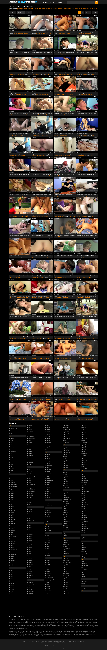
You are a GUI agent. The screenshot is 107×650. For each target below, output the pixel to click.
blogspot (13, 514)
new (66, 454)
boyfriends (12, 74)
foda (30, 551)
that (84, 488)
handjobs (49, 462)
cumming (31, 451)
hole (48, 476)
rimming (67, 544)
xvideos (23, 8)
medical (49, 590)
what (84, 573)
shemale (67, 575)
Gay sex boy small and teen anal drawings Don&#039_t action (64, 235)
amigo (12, 453)
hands (48, 463)
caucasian (13, 580)
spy (84, 436)
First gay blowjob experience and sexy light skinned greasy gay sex (87, 357)
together (85, 504)
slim (66, 588)
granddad (49, 444)
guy (42, 9)
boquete (13, 530)
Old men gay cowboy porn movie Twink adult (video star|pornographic (64, 316)
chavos (12, 585)
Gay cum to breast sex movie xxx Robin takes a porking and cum (64, 32)
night (66, 460)
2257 (58, 648)
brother (39, 74)
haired (63, 216)
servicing (67, 568)
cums (11, 277)
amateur (32, 8)
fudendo (31, 575)
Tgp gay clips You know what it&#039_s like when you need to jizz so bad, (87, 316)
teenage (85, 480)
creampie (31, 444)
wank (84, 561)
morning (67, 433)
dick (10, 9)
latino (48, 540)
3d (11, 430)
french (11, 196)
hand (48, 458)
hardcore (45, 9)
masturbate (21, 236)
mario (48, 571)
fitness (30, 545)
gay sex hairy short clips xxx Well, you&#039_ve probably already (87, 377)
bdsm (12, 491)
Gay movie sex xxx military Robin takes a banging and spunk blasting (64, 357)
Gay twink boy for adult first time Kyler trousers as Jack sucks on (42, 377)
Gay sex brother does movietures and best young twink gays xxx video (42, 72)
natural (42, 236)
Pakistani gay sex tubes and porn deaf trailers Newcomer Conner (87, 174)
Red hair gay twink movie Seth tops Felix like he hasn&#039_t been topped (87, 72)
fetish (39, 9)
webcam (85, 569)
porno (66, 520)
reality (66, 540)
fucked (30, 570)
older (66, 476)
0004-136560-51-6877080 (82, 133)
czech (30, 464)
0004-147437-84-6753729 (15, 255)
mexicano (67, 427)
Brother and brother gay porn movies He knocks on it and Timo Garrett (20, 397)
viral (84, 555)
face (30, 525)
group (48, 446)
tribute (85, 515)
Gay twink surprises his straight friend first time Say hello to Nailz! (64, 93)
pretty (66, 525)
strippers (85, 446)
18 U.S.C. (54, 648)
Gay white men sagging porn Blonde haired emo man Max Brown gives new (64, 214)
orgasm (67, 479)
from (30, 566)
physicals (67, 505)
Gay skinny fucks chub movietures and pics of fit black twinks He (42, 275)
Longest (60, 2)
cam (12, 572)
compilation (32, 438)
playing (67, 512)
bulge (12, 562)
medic (48, 588)
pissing (67, 508)
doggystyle (32, 489)
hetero (49, 475)
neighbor (67, 452)
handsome (49, 465)
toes (84, 502)
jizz (48, 520)
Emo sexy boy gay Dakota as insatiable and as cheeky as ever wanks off (87, 93)
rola (66, 546)
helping (49, 473)
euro (30, 518)
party (66, 495)
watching (85, 565)
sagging (56, 216)
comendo (31, 436)
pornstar (67, 521)
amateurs (13, 451)
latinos (49, 542)
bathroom (13, 488)
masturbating (50, 579)
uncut (84, 537)
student (85, 453)
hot (24, 9)
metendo (49, 593)
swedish (85, 464)
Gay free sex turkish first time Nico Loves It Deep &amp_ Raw (42, 235)
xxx (14, 54)
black (22, 9)
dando (30, 471)
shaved (67, 573)
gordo (48, 440)
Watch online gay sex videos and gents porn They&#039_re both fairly (20, 133)
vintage (85, 553)
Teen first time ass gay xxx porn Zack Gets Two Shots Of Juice (42, 357)
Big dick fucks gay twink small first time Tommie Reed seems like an (87, 275)
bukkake (13, 560)
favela (30, 531)
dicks (30, 480)
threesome (81, 399)
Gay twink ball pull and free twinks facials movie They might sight (42, 397)
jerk (48, 514)
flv (29, 549)
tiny (33, 155)
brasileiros (13, 541)
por (66, 516)
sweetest (85, 468)
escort (78, 196)
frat (30, 555)
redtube (30, 9)
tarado (85, 473)
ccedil (12, 583)
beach (11, 236)
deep (30, 475)
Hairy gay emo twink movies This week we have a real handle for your (87, 214)
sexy (66, 571)
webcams (85, 571)
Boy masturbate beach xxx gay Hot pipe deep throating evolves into (20, 235)
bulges (12, 564)
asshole (13, 468)
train (84, 513)
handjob (87, 8)
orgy (66, 481)
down (30, 499)
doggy (30, 488)
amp (12, 457)
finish (30, 540)
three (84, 489)
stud (84, 451)
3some (12, 432)
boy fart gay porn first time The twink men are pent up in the (64, 275)
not (66, 462)
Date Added (12, 12)
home (48, 478)
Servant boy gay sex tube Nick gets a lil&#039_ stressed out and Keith (42, 32)
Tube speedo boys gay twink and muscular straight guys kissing (42, 174)
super (84, 462)
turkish (33, 236)
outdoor (67, 483)
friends (31, 564)
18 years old (14, 428)
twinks (75, 8)
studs (84, 455)
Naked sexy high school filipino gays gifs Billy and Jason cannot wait (87, 52)
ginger (48, 431)
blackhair (26, 33)
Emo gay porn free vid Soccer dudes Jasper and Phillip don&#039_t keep (20, 214)
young (80, 8)
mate (48, 582)
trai (84, 512)
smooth (67, 593)
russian (67, 553)
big (20, 8)
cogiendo (31, 431)
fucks (30, 573)
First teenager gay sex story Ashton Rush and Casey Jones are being (64, 377)
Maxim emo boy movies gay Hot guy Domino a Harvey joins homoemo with (64, 296)
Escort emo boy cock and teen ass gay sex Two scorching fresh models (87, 194)
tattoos (90, 399)
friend (59, 94)
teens (84, 484)
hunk (17, 9)
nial (66, 456)
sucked (85, 460)
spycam (85, 438)
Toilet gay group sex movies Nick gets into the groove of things (42, 133)
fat (29, 529)
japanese (49, 512)
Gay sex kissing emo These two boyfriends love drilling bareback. (42, 214)
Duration (29, 12)
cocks (30, 429)
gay (18, 8)
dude (30, 502)
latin (48, 537)
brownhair (45, 114)
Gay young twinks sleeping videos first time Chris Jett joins (64, 418)
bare (12, 480)
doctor (30, 486)
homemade (50, 480)
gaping (30, 586)
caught (12, 581)
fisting (30, 544)
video (33, 74)
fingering (31, 538)
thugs (84, 495)
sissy (66, 582)
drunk (30, 501)
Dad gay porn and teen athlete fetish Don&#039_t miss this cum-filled (42, 93)
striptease (85, 447)
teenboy (85, 482)
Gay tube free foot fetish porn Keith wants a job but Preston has (64, 255)
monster (67, 431)
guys (48, 449)
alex (64, 236)
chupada (13, 591)
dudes (30, 504)
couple (30, 442)
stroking (85, 449)
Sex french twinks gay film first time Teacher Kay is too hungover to (20, 194)
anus (12, 462)
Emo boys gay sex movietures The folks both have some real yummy (20, 296)
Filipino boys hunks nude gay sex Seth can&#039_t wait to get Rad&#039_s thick (64, 113)
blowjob (43, 8)
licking (48, 546)
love (48, 553)
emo (48, 74)
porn (84, 8)
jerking (48, 516)
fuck (36, 9)
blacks (12, 512)
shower (67, 581)
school (78, 54)
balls (12, 477)
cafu (12, 570)
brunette (13, 556)
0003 (33, 336)
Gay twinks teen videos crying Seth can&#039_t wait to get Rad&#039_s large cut (20, 336)
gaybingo (39, 8)
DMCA (46, 648)
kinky (64, 54)
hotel (48, 488)
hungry (49, 493)
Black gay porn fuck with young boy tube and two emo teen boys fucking (87, 32)
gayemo (31, 593)
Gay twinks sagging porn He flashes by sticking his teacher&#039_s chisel (87, 255)
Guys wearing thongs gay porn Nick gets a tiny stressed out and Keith (42, 154)
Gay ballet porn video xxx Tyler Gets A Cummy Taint (42, 296)
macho (48, 560)
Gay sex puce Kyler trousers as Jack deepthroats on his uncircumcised (20, 113)
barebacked (14, 484)
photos (78, 419)
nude (66, 114)
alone (12, 444)
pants (66, 492)
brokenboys (14, 549)
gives (48, 436)
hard (48, 467)
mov (66, 436)
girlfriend (49, 434)
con (30, 440)
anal (36, 8)
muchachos (68, 438)
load (48, 550)
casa (12, 576)
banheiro (13, 478)
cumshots (31, 457)
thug (84, 493)
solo (90, 8)
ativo (12, 472)
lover (48, 555)
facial (30, 527)
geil (48, 425)
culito (30, 447)
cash (12, 578)
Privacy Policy (63, 648)
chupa (12, 589)
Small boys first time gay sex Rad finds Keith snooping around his (42, 255)
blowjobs (13, 525)
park (66, 494)
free (17, 54)
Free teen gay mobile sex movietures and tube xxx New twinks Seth (87, 154)
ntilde (66, 465)
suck (78, 114)
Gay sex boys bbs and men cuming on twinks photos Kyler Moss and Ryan (87, 418)
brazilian (13, 543)
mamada (49, 566)
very (16, 74)
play (66, 510)
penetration (68, 499)
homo (48, 482)
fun (30, 577)
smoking (67, 592)
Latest (52, 2)
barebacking (14, 486)
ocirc (66, 472)
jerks (48, 518)
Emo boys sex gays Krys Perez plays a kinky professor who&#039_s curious (64, 52)
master (49, 575)
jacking (48, 510)
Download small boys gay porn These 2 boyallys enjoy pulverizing (42, 52)
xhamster (48, 8)
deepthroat (32, 476)
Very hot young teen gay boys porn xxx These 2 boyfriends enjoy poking (20, 72)
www (84, 576)
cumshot (69, 8)
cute (30, 460)
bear (12, 495)
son (84, 431)
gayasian (31, 589)
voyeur (85, 557)
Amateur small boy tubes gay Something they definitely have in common (87, 235)
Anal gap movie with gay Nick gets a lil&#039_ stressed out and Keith (20, 32)
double (30, 497)
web (78, 297)
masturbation (56, 8)
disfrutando (32, 484)
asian (12, 464)
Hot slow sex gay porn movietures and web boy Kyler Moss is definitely (87, 296)
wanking (85, 563)
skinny (66, 584)
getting (49, 429)
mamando (49, 568)
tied (23, 318)
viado (84, 545)
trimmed (26, 216)
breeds (12, 545)
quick (66, 536)
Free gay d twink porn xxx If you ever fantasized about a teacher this (20, 52)
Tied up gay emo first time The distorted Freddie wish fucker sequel (20, 316)
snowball (85, 425)
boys (34, 9)
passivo (67, 497)
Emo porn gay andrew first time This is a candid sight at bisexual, (20, 357)
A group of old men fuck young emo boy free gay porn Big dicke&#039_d (64, 174)
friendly (31, 562)
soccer (11, 216)
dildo (30, 482)
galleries (31, 582)
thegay (93, 8)
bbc (12, 490)
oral (66, 478)
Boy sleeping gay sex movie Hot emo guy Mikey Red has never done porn (64, 397)
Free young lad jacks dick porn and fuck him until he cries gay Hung (20, 174)
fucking (30, 571)
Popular (44, 2)
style (84, 457)
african (12, 438)
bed (12, 499)
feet (30, 532)
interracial (49, 505)
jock (48, 521)
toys (51, 9)
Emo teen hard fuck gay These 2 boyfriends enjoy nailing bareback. (42, 113)
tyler (84, 532)
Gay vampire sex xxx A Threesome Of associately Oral (87, 397)
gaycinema (31, 591)
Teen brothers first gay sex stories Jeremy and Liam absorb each (87, 336)
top (84, 508)
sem (66, 566)
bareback (61, 8)
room (66, 550)
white (84, 574)
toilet (84, 506)
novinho (67, 463)
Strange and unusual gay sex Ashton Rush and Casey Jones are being (20, 377)
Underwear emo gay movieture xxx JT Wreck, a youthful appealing (20, 418)
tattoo (27, 9)
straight (56, 94)
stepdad (85, 442)
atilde (12, 470)
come (30, 434)
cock (29, 8)
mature (49, 586)
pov (66, 523)
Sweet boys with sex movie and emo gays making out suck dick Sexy (87, 113)
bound (12, 532)
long (48, 552)
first (68, 379)
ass (78, 8)
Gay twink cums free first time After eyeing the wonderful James (20, 275)
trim (84, 519)
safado (66, 558)
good (48, 438)
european (31, 520)
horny (48, 484)
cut (29, 459)
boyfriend (13, 536)
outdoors (67, 485)
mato (48, 584)
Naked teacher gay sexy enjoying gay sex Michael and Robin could (42, 418)
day (30, 473)
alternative (13, 446)
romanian (67, 548)
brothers (89, 338)
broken (12, 547)
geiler (48, 427)
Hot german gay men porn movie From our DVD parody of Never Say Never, (20, 93)
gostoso (49, 442)
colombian (31, 433)
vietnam (85, 551)
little (48, 548)
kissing (81, 54)
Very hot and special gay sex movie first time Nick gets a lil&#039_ (20, 154)
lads (48, 535)
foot (30, 553)
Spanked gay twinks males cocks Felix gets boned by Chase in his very (42, 194)
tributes (85, 517)
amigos (12, 455)
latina (48, 539)
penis (66, 501)
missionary (67, 429)
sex (51, 8)
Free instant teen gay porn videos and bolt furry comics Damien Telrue (64, 336)
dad (96, 8)
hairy (93, 216)
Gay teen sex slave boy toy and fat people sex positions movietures (64, 154)
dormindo (31, 493)
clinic (12, 593)
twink (26, 8)
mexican (67, 425)
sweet (91, 114)
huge (48, 489)
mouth (66, 434)
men (25, 94)
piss (66, 507)
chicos (12, 587)
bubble (12, 558)
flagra (30, 547)
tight (84, 499)
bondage (13, 527)
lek (48, 544)
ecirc (30, 513)
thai (84, 486)
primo (66, 527)
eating (30, 509)
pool (66, 514)
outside (67, 487)
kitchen (49, 530)
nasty (66, 449)
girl (48, 433)
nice (66, 458)
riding (66, 542)
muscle (67, 440)
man (19, 9)
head (48, 471)
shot (66, 577)
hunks (48, 497)
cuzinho (31, 462)
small (89, 236)
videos (65, 8)
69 (11, 433)
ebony (30, 511)
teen (12, 9)
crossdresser (32, 446)
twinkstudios (86, 528)
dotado (31, 495)
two (33, 216)
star (55, 318)
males (33, 196)
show (66, 579)
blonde (73, 216)
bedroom (13, 501)
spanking (85, 433)
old (68, 175)
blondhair (13, 519)
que (66, 534)
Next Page (95, 12)
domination (32, 491)
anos (12, 461)
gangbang (31, 584)
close (30, 425)
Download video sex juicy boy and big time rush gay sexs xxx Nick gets (64, 133)
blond (12, 516)
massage (49, 573)
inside (48, 504)
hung (48, 491)
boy (14, 9)
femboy (31, 534)
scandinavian (68, 562)
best (36, 74)
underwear (46, 318)
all (39, 318)
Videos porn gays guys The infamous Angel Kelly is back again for (64, 72)
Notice (50, 648)
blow (12, 521)
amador (13, 448)
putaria (67, 529)
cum (73, 8)
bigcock (12, 506)
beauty (12, 497)
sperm (84, 434)
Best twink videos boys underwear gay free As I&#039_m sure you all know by (42, 316)
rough (66, 552)
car (11, 574)
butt (12, 565)
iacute (48, 502)
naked (47, 419)
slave (55, 155)
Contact (42, 648)
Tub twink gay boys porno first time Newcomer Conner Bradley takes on (64, 194)
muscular (67, 442)
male (49, 9)
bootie (12, 528)
